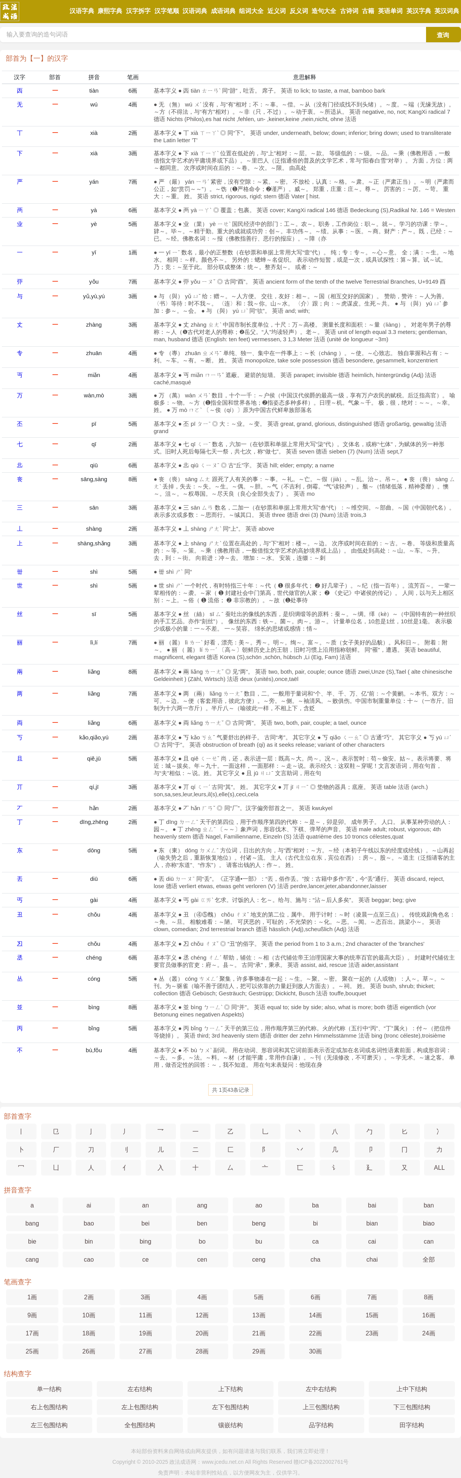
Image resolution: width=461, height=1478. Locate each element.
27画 (145, 1351)
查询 (443, 35)
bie (32, 1241)
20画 (202, 1333)
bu (258, 1241)
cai (372, 1241)
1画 (132, 252)
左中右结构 (321, 1389)
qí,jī (93, 787)
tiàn (93, 90)
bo (202, 1241)
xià (94, 133)
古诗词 (349, 11)
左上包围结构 (139, 1407)
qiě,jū (94, 758)
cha (315, 1259)
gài (94, 900)
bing (145, 1241)
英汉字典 (418, 11)
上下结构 (230, 1389)
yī (94, 252)
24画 (428, 1333)
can (429, 1241)
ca (315, 1241)
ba (315, 1205)
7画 (132, 181)
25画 (32, 1351)
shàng (94, 528)
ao (258, 1205)
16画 (428, 1315)
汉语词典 (194, 11)
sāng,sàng (94, 479)
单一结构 (49, 1389)
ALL (439, 1167)
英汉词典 (446, 11)
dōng (94, 850)
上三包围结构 (321, 1407)
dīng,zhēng (94, 822)
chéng (94, 957)
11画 (145, 1315)
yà (94, 210)
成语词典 (223, 11)
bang (32, 1223)
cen (202, 1259)
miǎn (94, 375)
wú (94, 104)
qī (93, 444)
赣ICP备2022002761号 (321, 1462)
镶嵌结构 (230, 1425)
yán (93, 181)
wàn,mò (94, 395)
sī (94, 614)
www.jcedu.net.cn (223, 1462)
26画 (88, 1351)
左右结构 (140, 1389)
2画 (132, 133)
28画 (202, 1351)
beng (259, 1223)
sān (93, 507)
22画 (315, 1333)
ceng (258, 1259)
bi (315, 1223)
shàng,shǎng (94, 543)
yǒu (94, 281)
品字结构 (321, 1425)
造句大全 (324, 11)
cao (89, 1259)
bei (145, 1223)
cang (32, 1259)
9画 (32, 1315)
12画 (202, 1315)
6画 (132, 90)
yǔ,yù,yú (94, 296)
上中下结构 (411, 1389)
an (145, 1205)
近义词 (276, 11)
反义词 (299, 11)
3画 (132, 153)
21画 (258, 1333)
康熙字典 (110, 11)
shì (94, 571)
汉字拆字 (138, 11)
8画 (132, 479)
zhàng (94, 324)
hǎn (94, 808)
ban (429, 1205)
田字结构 (412, 1425)
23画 (372, 1333)
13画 (258, 1315)
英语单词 (390, 11)
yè (94, 224)
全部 (429, 1259)
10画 (88, 1315)
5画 (132, 224)
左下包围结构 (230, 1407)
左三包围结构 (49, 1425)
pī (93, 423)
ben (202, 1223)
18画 (88, 1333)
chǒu (94, 914)
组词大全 (251, 11)
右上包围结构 (49, 1407)
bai (372, 1205)
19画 (145, 1333)
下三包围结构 (411, 1407)
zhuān (94, 353)
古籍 (368, 11)
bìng (93, 1007)
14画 (315, 1315)
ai (88, 1205)
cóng (94, 978)
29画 (258, 1351)
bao (89, 1223)
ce (145, 1259)
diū (94, 878)
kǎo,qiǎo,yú (94, 737)
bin (89, 1241)
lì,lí (94, 642)
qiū (94, 465)
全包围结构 (139, 1425)
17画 (32, 1333)
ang (202, 1205)
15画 (372, 1315)
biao (428, 1223)
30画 (315, 1351)
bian (372, 1223)
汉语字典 (82, 11)
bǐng (93, 1028)
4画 (132, 104)
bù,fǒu (94, 1050)
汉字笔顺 (166, 11)
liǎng (94, 671)
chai (372, 1259)
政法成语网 (182, 1462)
